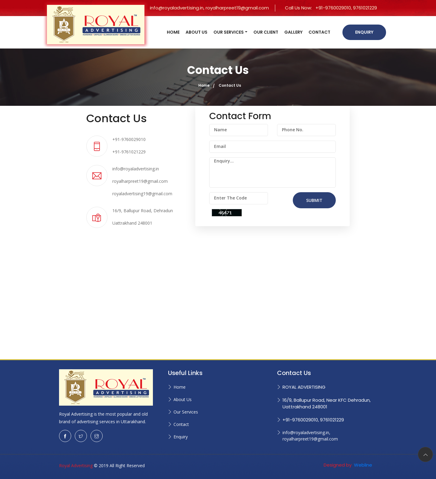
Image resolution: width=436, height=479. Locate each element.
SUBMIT (314, 200)
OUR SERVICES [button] (228, 32)
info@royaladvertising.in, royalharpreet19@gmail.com (209, 8)
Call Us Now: (331, 8)
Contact (181, 424)
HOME (173, 32)
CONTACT (319, 32)
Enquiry (364, 32)
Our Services (185, 412)
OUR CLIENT (265, 32)
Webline (362, 465)
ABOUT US (196, 32)
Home (204, 85)
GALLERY (293, 32)
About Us (182, 399)
